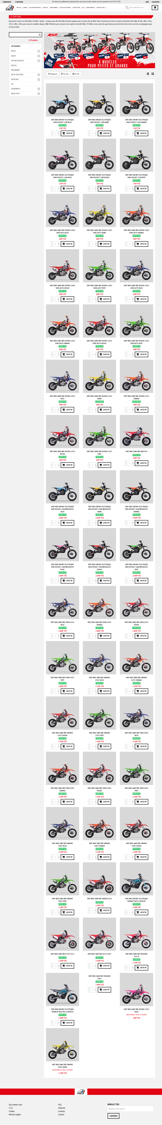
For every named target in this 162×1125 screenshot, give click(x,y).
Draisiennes (54, 7)
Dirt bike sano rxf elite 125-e (62, 954)
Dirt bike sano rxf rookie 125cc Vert (99, 452)
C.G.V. (11, 1108)
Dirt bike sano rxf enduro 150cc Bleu (62, 844)
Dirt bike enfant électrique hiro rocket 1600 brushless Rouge (99, 567)
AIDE (147, 2)
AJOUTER (67, 133)
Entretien (76, 7)
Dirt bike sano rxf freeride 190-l (99, 977)
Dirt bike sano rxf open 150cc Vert (136, 789)
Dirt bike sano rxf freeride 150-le (136, 955)
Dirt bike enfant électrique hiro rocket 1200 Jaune (99, 121)
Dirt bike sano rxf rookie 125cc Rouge (62, 452)
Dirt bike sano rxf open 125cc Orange (99, 623)
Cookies (12, 1111)
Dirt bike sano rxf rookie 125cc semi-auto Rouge (99, 342)
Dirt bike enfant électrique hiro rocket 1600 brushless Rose (62, 567)
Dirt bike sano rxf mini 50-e (136, 451)
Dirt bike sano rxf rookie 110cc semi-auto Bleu (62, 231)
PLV (83, 7)
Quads (25, 7)
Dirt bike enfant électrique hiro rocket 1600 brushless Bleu (62, 509)
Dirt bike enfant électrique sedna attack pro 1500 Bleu (62, 1010)
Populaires (52, 74)
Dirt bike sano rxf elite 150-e (99, 954)
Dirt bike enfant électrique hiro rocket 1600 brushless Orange (136, 509)
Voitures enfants (35, 7)
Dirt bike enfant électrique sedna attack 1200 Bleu (136, 899)
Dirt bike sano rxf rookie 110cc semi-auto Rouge (62, 286)
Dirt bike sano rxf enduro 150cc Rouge (136, 844)
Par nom (64, 74)
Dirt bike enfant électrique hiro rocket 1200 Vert (136, 176)
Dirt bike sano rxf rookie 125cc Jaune (99, 397)
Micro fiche (101, 7)
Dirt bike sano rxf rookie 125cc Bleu (62, 397)
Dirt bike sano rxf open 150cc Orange (62, 789)
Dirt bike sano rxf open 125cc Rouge (136, 623)
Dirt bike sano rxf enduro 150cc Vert (62, 899)
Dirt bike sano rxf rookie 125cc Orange (136, 397)
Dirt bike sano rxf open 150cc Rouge (99, 789)
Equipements (90, 7)
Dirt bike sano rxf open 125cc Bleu (62, 623)
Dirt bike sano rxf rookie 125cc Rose (136, 1010)
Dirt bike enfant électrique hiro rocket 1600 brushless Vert (136, 567)
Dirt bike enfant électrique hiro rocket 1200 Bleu (62, 121)
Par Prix (75, 74)
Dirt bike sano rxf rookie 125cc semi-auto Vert (136, 342)
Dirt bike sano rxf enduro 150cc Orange (99, 844)
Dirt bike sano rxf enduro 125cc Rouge (62, 734)
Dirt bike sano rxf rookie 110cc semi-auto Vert (99, 286)
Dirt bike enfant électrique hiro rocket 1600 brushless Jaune (99, 509)
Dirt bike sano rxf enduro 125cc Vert (99, 734)
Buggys (45, 7)
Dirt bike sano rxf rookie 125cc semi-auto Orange (62, 342)
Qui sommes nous (15, 1104)
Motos (19, 7)
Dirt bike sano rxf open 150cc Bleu (136, 734)
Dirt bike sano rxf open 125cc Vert (62, 678)
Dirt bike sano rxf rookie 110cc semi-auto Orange (136, 231)
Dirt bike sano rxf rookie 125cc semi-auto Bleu (136, 286)
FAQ (59, 1104)
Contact (61, 1114)
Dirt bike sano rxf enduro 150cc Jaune (62, 1065)
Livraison (61, 1111)
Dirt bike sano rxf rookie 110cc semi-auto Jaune (99, 231)
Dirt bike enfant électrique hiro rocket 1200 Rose (62, 176)
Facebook (155, 2)
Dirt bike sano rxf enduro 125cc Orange (136, 678)
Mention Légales (15, 1114)
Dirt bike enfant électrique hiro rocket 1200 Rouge (99, 176)
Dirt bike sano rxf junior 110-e (99, 898)
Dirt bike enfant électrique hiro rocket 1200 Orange (136, 121)
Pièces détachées (65, 7)
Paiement (61, 1108)
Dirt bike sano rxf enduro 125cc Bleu (99, 678)
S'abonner (113, 1116)
